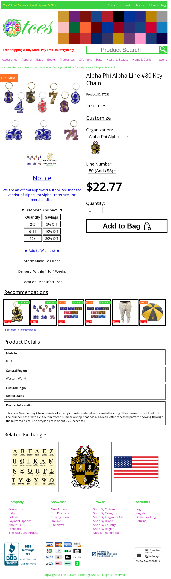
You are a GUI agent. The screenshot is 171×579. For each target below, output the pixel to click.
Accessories (9, 60)
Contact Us (114, 5)
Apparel (27, 60)
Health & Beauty (117, 60)
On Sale (56, 521)
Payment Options (19, 521)
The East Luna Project (23, 533)
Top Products (60, 513)
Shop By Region (103, 529)
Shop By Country (104, 525)
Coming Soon (60, 517)
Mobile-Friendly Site (106, 533)
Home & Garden (142, 60)
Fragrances (67, 60)
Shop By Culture (104, 509)
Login (128, 5)
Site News (57, 525)
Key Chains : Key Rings (51, 67)
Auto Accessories (28, 67)
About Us (14, 525)
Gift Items (85, 60)
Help (11, 513)
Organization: (99, 130)
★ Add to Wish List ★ (42, 250)
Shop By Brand (103, 521)
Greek (68, 67)
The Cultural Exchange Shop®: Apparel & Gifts (29, 5)
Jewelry (162, 60)
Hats (99, 60)
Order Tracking (146, 517)
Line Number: (99, 164)
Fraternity (79, 67)
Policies (13, 517)
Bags (39, 60)
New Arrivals (59, 509)
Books (51, 60)
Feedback (14, 529)
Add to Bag (127, 226)
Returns (141, 521)
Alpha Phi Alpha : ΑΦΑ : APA (101, 67)
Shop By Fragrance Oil (108, 517)
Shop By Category (105, 513)
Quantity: (95, 203)
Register (140, 5)
